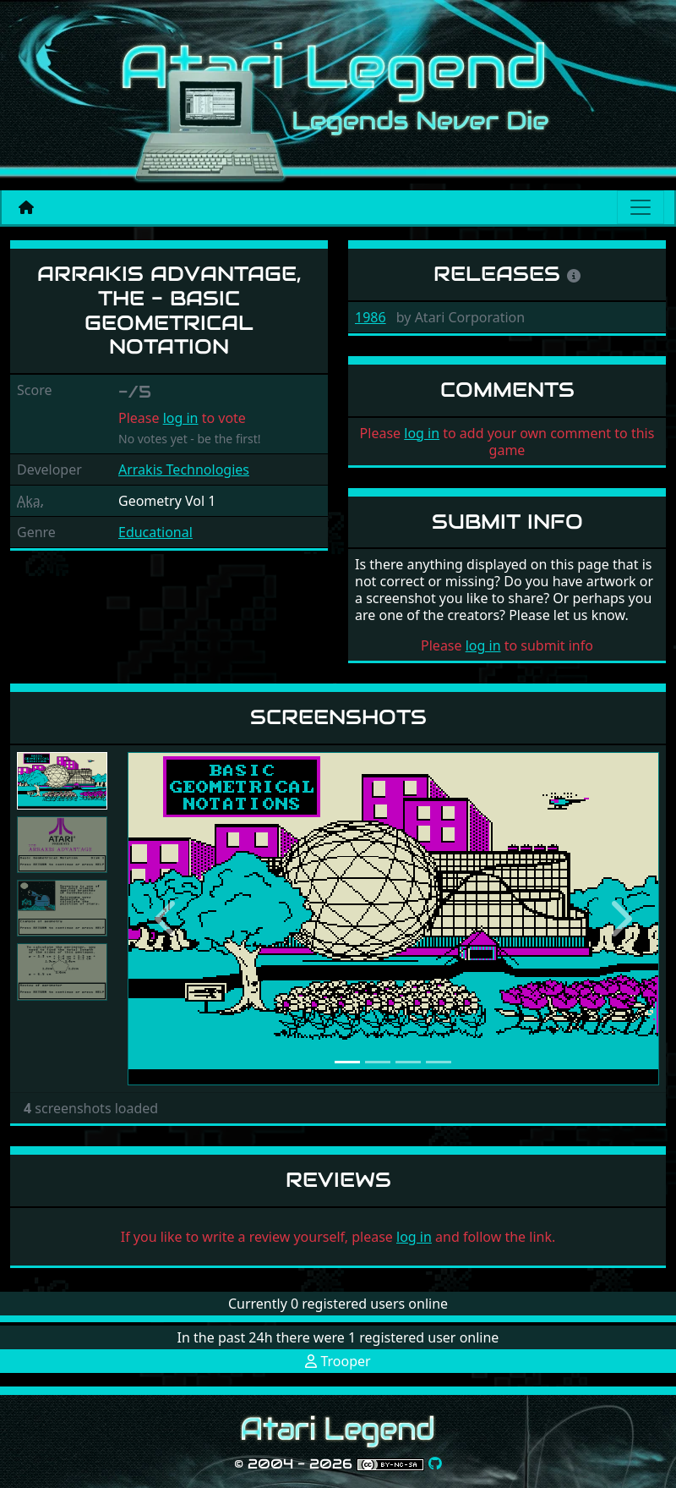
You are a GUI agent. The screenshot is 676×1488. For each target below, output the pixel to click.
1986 (370, 317)
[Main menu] (640, 207)
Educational (155, 532)
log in (181, 418)
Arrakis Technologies (183, 469)
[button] (167, 918)
